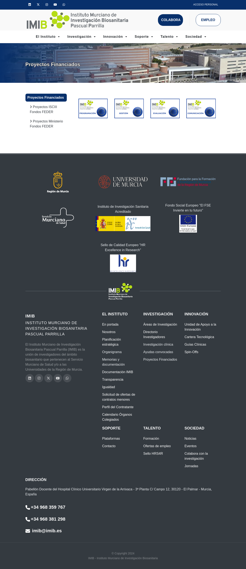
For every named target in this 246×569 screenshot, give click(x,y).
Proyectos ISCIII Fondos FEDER (43, 109)
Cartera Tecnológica (199, 337)
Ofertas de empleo (157, 446)
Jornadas (191, 466)
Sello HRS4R (153, 453)
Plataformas (111, 438)
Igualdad (108, 387)
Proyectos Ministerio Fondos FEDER (46, 123)
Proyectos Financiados (45, 97)
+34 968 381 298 (45, 519)
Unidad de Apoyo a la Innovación (200, 327)
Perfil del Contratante (117, 407)
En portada (110, 324)
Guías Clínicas (195, 344)
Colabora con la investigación (196, 456)
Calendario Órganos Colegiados (117, 417)
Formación (151, 438)
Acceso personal (205, 4)
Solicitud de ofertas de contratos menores (118, 397)
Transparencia (112, 379)
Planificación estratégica (111, 342)
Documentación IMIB (117, 372)
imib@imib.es (43, 530)
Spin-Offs (191, 352)
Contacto (108, 446)
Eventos (190, 446)
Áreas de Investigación (160, 324)
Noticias (190, 438)
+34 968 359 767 (45, 507)
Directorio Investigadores (154, 334)
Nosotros (108, 332)
